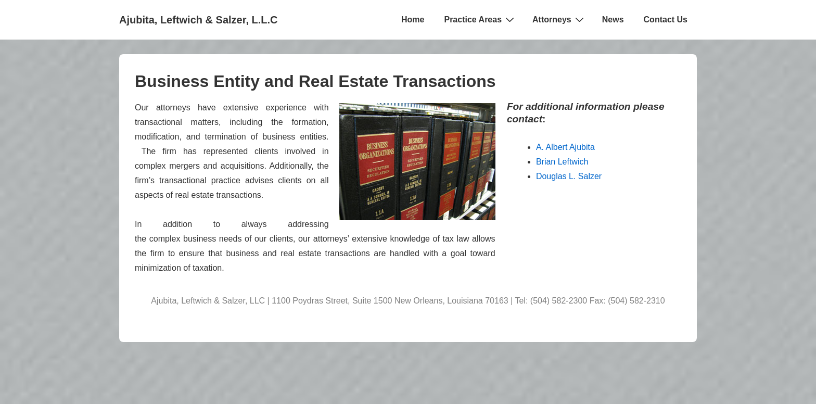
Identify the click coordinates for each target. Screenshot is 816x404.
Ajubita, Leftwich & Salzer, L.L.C (198, 20)
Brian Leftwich (562, 161)
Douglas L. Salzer (569, 176)
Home (412, 19)
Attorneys (559, 19)
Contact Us (665, 19)
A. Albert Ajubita (565, 147)
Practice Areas (480, 19)
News (613, 19)
